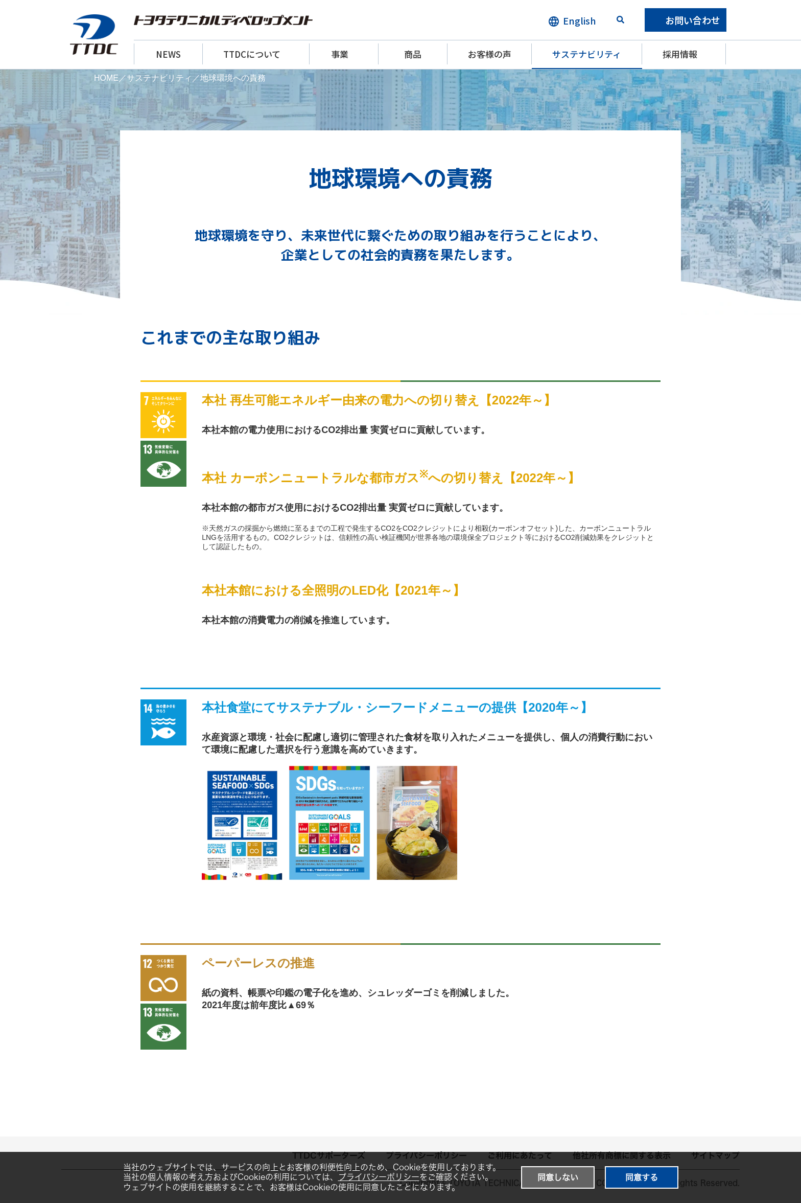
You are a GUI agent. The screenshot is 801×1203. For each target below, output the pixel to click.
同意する (641, 1177)
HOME (106, 78)
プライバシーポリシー (378, 1177)
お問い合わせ (692, 20)
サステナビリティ (586, 54)
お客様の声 (489, 54)
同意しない (557, 1177)
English (579, 20)
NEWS (168, 54)
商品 (412, 54)
